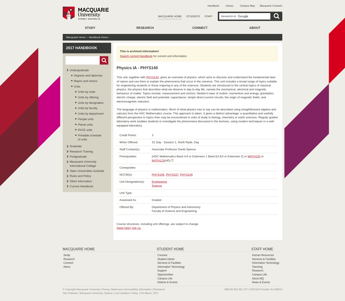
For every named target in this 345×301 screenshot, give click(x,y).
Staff (209, 16)
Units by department (90, 113)
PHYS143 (152, 77)
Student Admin (165, 259)
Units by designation (91, 102)
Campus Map (247, 5)
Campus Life (164, 278)
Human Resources (263, 255)
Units (77, 86)
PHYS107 (172, 174)
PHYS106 (158, 174)
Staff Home (262, 249)
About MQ (258, 278)
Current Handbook (81, 186)
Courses (162, 255)
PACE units (85, 130)
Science (157, 185)
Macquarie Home (170, 16)
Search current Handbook (136, 56)
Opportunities (165, 274)
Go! (104, 60)
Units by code (86, 91)
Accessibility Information (137, 289)
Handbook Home (98, 37)
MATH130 (254, 156)
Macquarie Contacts (271, 5)
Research (145, 28)
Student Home (170, 249)
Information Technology (171, 266)
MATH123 (158, 160)
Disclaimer (159, 289)
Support (162, 270)
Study (90, 28)
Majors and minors (85, 81)
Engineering (159, 181)
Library (229, 5)
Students (193, 16)
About (254, 28)
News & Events (261, 282)
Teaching (257, 266)
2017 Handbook (81, 48)
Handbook (213, 5)
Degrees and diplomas (88, 75)
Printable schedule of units (89, 137)
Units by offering (88, 97)
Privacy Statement (112, 289)
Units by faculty (87, 108)
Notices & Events (167, 282)
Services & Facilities (169, 262)
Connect (199, 28)
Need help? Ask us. (129, 228)
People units (86, 119)
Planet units (85, 124)
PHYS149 (186, 174)
